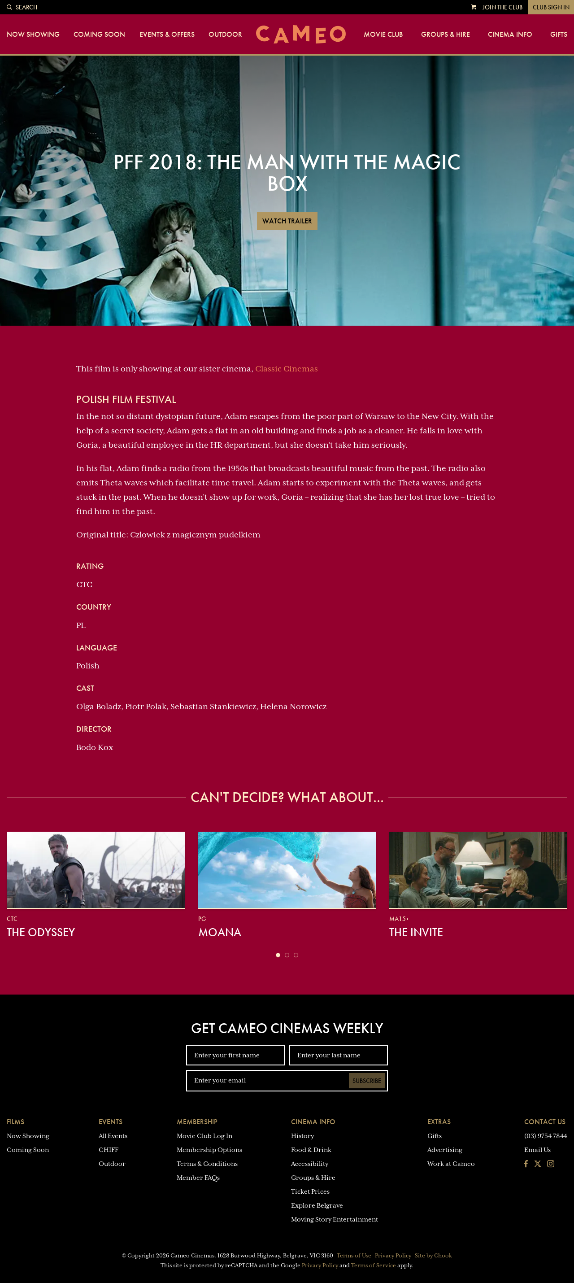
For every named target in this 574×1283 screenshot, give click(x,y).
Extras (439, 1121)
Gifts (558, 34)
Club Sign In (551, 7)
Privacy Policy (393, 1255)
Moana (219, 932)
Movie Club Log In (204, 1135)
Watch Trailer (287, 221)
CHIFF (108, 1149)
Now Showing (33, 34)
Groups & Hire (445, 34)
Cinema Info (510, 34)
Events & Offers (167, 34)
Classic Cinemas (286, 368)
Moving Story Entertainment (334, 1219)
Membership (197, 1121)
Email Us (537, 1149)
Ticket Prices (310, 1191)
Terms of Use (354, 1255)
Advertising (444, 1149)
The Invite (416, 932)
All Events (113, 1135)
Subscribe (366, 1081)
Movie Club (383, 34)
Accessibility (309, 1163)
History (302, 1135)
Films (15, 1121)
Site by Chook (433, 1255)
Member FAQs (198, 1177)
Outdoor (225, 34)
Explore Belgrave (317, 1205)
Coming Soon (99, 34)
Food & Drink (311, 1149)
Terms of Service (373, 1265)
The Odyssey (41, 932)
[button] (278, 955)
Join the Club (502, 7)
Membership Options (209, 1149)
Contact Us (544, 1121)
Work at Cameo (451, 1163)
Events (110, 1121)
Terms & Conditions (207, 1163)
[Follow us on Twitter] (537, 1164)
